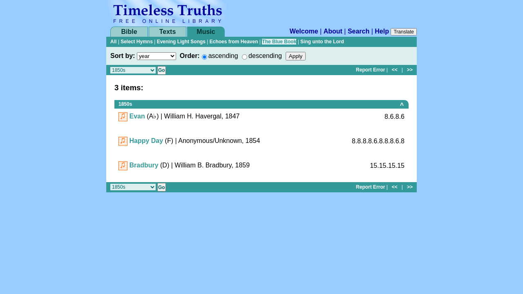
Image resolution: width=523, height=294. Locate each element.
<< (395, 70)
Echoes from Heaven (234, 42)
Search (358, 31)
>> (410, 70)
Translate (403, 32)
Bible (129, 31)
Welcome (304, 31)
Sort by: (122, 55)
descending (265, 55)
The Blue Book (279, 42)
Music (206, 31)
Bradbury (143, 165)
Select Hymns (137, 42)
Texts (167, 31)
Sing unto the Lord (322, 42)
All (113, 42)
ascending (223, 55)
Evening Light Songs (181, 42)
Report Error (370, 70)
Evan (137, 116)
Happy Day (146, 140)
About (333, 31)
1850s (125, 104)
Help (382, 31)
